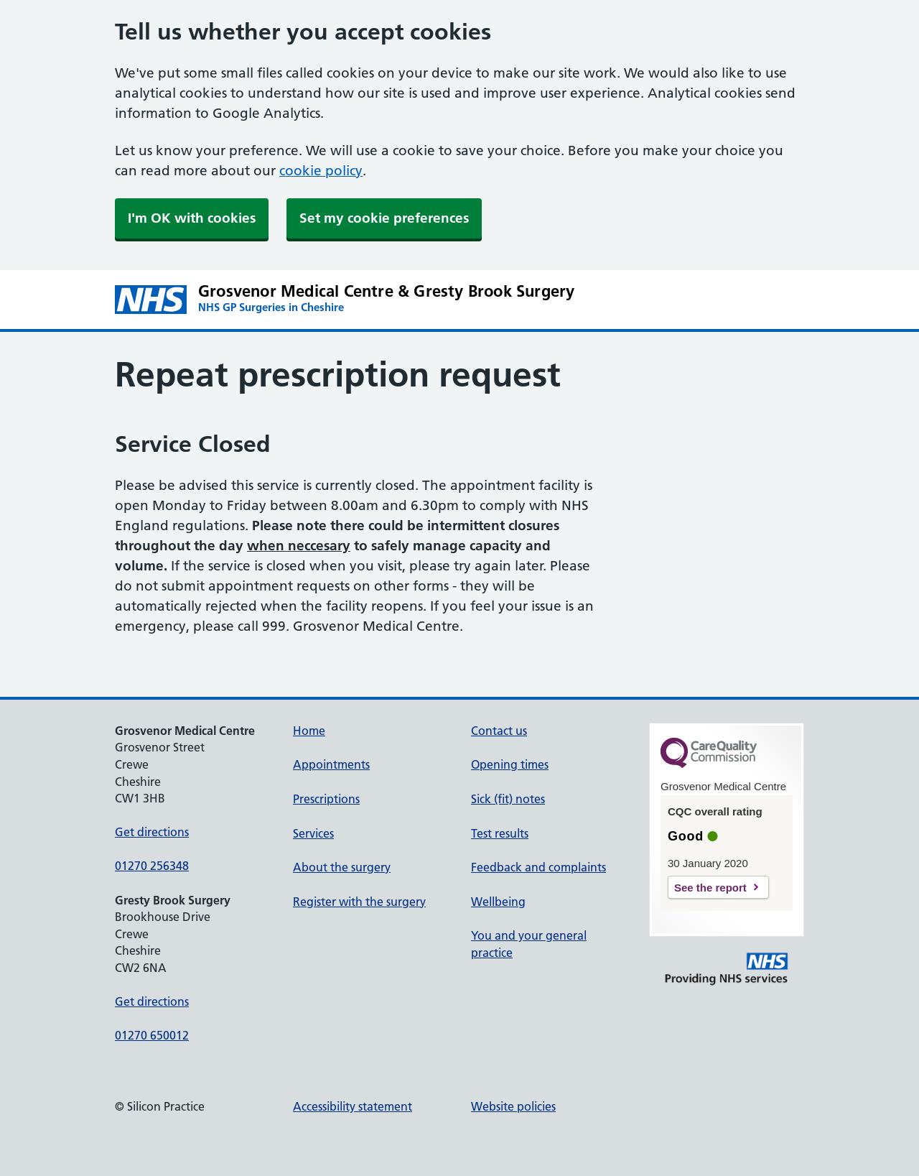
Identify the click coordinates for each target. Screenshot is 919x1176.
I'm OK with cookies (192, 218)
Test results (499, 833)
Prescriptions (326, 799)
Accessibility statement (352, 1106)
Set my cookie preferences (384, 218)
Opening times (510, 764)
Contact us (499, 730)
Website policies (513, 1106)
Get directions (152, 832)
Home (309, 730)
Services (313, 833)
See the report (710, 887)
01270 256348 (152, 865)
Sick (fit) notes (508, 799)
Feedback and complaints (538, 867)
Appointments (331, 764)
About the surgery (342, 867)
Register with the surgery (359, 901)
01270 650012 (152, 1035)
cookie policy (321, 170)
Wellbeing (498, 901)
